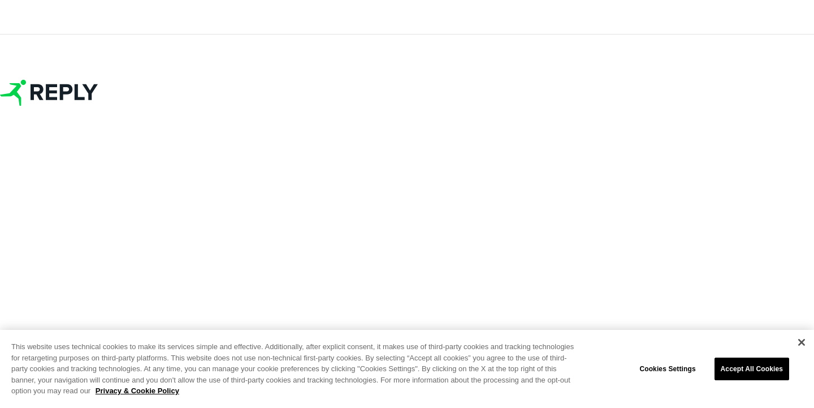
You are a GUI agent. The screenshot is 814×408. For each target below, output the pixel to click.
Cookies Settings (667, 369)
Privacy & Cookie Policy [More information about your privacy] (137, 390)
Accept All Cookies (752, 369)
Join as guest (407, 217)
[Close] (801, 342)
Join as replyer (406, 158)
